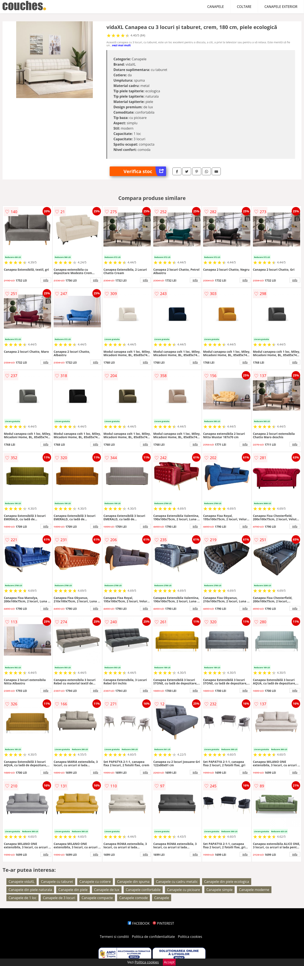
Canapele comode (133, 897)
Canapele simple (219, 889)
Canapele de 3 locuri (59, 897)
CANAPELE (215, 6)
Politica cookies (190, 936)
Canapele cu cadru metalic (177, 881)
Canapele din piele (72, 889)
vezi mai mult (121, 45)
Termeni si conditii (114, 936)
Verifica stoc (144, 171)
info (45, 280)
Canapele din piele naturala (30, 889)
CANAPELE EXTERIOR (280, 6)
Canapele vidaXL (21, 881)
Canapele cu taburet (57, 881)
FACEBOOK (139, 923)
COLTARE (244, 6)
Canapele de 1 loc (22, 897)
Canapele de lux (106, 889)
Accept (169, 962)
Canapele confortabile (143, 889)
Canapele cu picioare (183, 889)
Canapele (161, 897)
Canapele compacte (97, 897)
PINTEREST (163, 923)
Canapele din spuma (133, 881)
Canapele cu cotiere (95, 881)
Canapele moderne (254, 889)
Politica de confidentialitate (153, 936)
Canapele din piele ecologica (226, 881)
